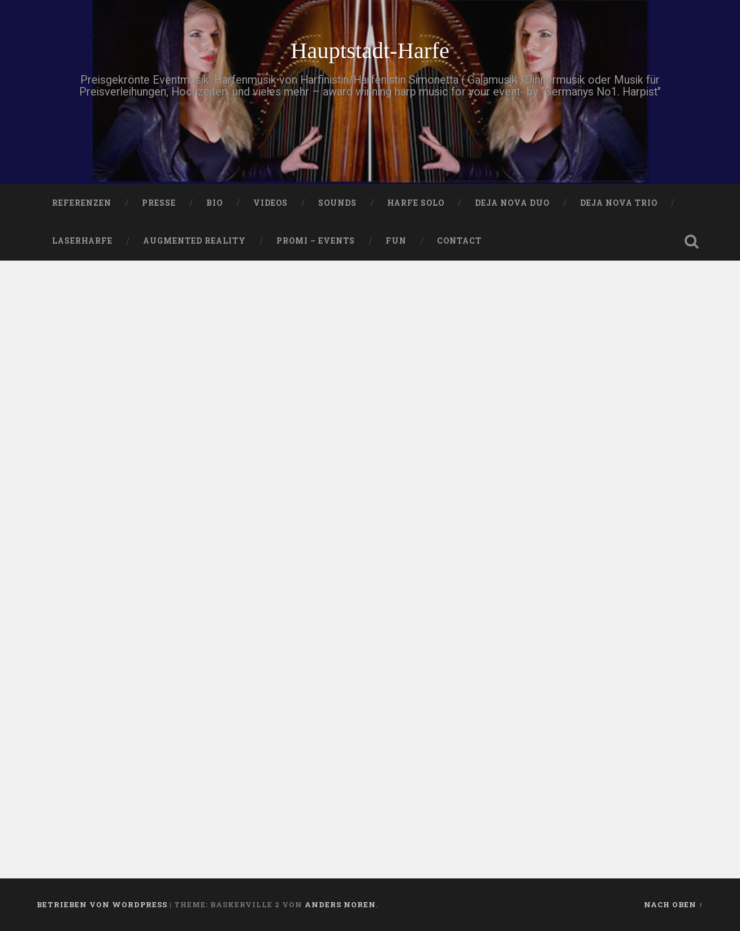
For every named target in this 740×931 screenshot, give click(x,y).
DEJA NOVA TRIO (618, 203)
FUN (396, 241)
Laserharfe (82, 241)
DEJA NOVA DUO (512, 203)
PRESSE (159, 203)
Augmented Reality (194, 241)
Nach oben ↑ (673, 904)
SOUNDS (337, 203)
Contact (459, 241)
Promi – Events (315, 241)
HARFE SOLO (415, 203)
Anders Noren (340, 904)
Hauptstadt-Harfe (370, 50)
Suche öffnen (692, 241)
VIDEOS (270, 203)
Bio (214, 203)
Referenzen (81, 203)
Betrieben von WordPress (102, 904)
